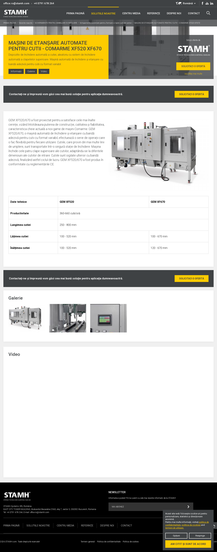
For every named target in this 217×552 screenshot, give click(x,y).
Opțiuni (176, 535)
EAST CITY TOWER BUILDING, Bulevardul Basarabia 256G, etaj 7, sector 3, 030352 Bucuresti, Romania (49, 509)
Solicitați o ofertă (193, 66)
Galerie (31, 71)
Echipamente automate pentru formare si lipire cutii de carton (106, 23)
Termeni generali (88, 541)
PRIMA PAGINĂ (9, 23)
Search (208, 13)
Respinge (200, 535)
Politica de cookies (131, 541)
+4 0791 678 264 (44, 3)
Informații (16, 71)
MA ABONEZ (150, 506)
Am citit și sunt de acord (188, 544)
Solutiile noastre (25, 23)
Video (44, 71)
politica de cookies (191, 525)
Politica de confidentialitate (109, 541)
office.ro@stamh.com (16, 3)
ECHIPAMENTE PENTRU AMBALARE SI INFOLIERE (56, 23)
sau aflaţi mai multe (193, 74)
